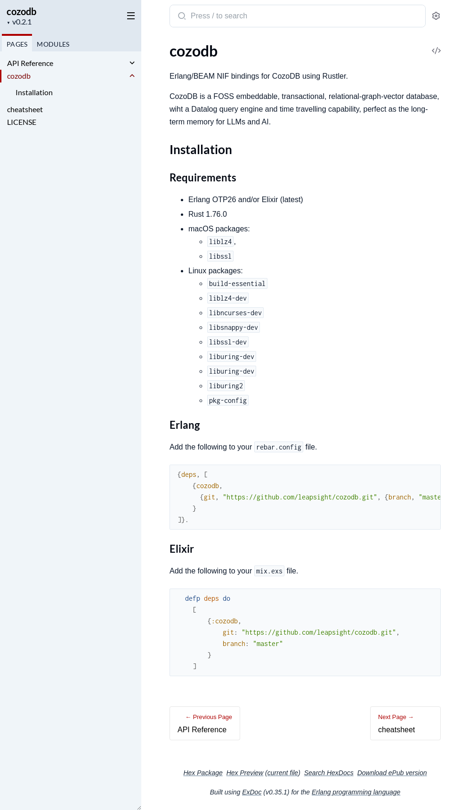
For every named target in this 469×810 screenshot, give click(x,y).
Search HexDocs (329, 773)
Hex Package (202, 773)
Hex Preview (245, 773)
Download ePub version (392, 773)
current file (282, 773)
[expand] (132, 63)
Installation (34, 92)
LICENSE (21, 121)
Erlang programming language (356, 792)
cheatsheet (25, 109)
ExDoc (251, 792)
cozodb (21, 11)
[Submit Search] (181, 17)
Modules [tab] (53, 44)
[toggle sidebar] (129, 15)
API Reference (30, 62)
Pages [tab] (17, 44)
